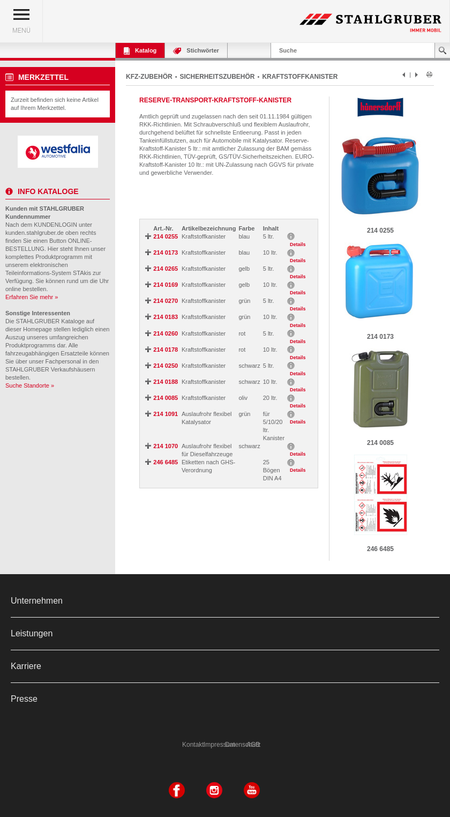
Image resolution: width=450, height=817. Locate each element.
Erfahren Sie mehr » (31, 297)
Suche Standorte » (29, 385)
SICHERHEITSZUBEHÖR (217, 76)
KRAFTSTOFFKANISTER (300, 76)
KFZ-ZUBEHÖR (149, 76)
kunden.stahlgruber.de (34, 232)
